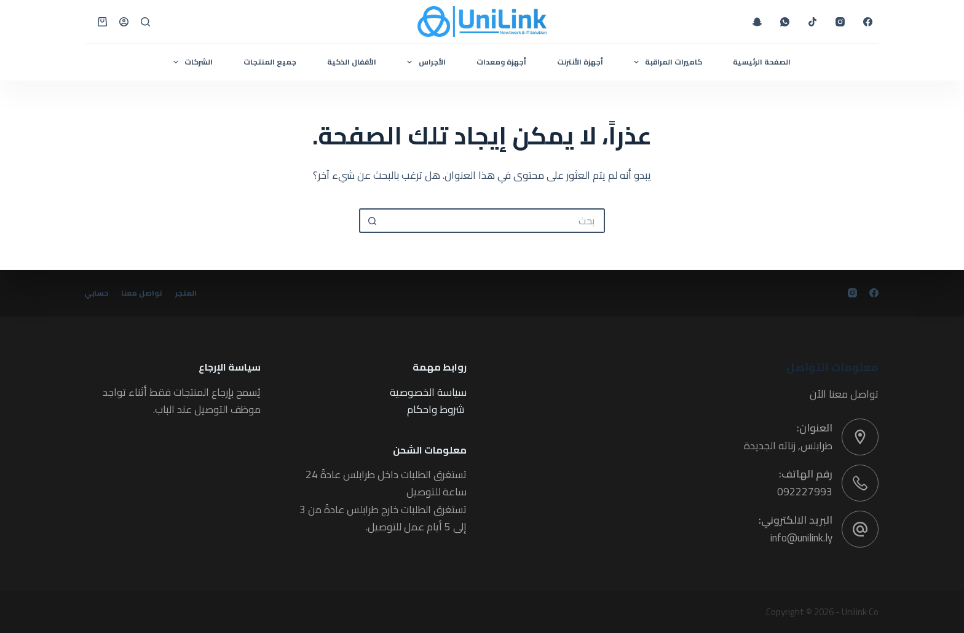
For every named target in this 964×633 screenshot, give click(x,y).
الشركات (190, 62)
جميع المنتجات (269, 62)
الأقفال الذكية (351, 62)
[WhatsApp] (784, 21)
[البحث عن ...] (494, 220)
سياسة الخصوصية (428, 392)
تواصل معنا (145, 293)
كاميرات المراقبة (665, 62)
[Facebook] (867, 21)
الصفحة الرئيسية (762, 62)
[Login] (123, 21)
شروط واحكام (436, 409)
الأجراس (423, 62)
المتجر (192, 293)
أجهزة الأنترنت (580, 62)
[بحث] (145, 21)
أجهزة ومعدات (501, 62)
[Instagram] (840, 21)
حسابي (97, 293)
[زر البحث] (371, 220)
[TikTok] (812, 21)
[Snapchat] (757, 21)
